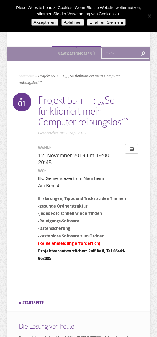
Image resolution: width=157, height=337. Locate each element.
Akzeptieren (45, 22)
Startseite (26, 75)
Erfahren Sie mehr (106, 22)
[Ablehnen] (149, 16)
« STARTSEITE (32, 302)
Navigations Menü (76, 53)
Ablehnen (72, 22)
